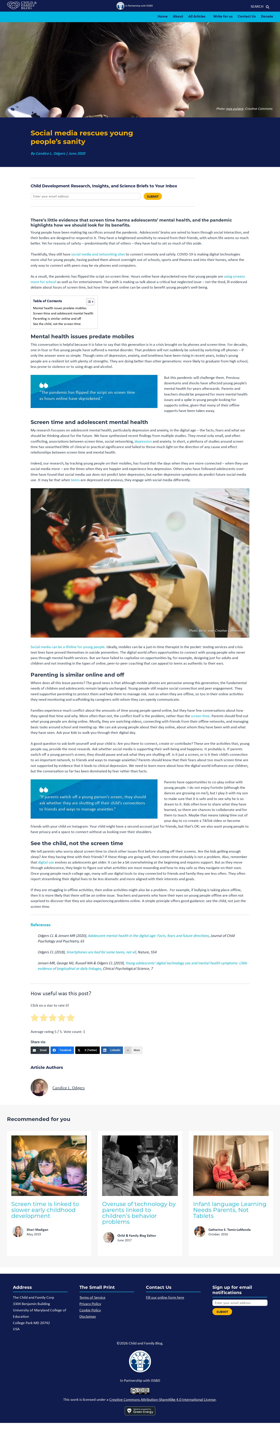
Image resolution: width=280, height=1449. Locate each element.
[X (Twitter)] (87, 1050)
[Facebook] (62, 1050)
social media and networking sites (98, 254)
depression (143, 441)
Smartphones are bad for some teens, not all (101, 952)
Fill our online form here (165, 1297)
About (178, 16)
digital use (46, 862)
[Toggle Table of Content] (88, 301)
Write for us (223, 16)
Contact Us (247, 16)
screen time (200, 715)
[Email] (40, 1050)
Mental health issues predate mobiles (59, 308)
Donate (267, 16)
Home (163, 16)
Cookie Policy (90, 1310)
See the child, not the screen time (57, 323)
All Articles (196, 16)
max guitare (234, 108)
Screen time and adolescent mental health (63, 313)
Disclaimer (87, 1316)
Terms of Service (92, 1297)
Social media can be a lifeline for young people (68, 646)
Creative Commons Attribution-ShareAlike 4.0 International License (162, 1399)
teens (75, 479)
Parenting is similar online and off (57, 318)
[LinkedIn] (112, 1050)
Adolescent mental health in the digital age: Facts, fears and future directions (148, 935)
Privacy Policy (90, 1303)
